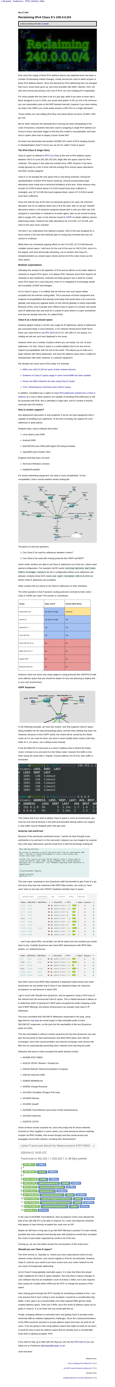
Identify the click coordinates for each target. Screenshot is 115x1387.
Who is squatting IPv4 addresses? (80, 1369)
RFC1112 (49, 155)
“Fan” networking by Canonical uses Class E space (47, 387)
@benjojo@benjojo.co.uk (53, 1351)
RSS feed (78, 1347)
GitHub (34, 1)
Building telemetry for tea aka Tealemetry (77, 1383)
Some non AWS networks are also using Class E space (49, 381)
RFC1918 (49, 332)
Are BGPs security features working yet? (78, 1374)
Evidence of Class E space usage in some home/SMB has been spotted (57, 375)
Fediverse (17, 1)
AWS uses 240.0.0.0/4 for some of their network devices (49, 369)
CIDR (68, 217)
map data (34, 1026)
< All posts (6, 1)
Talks (42, 1)
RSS (27, 1)
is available (45, 24)
